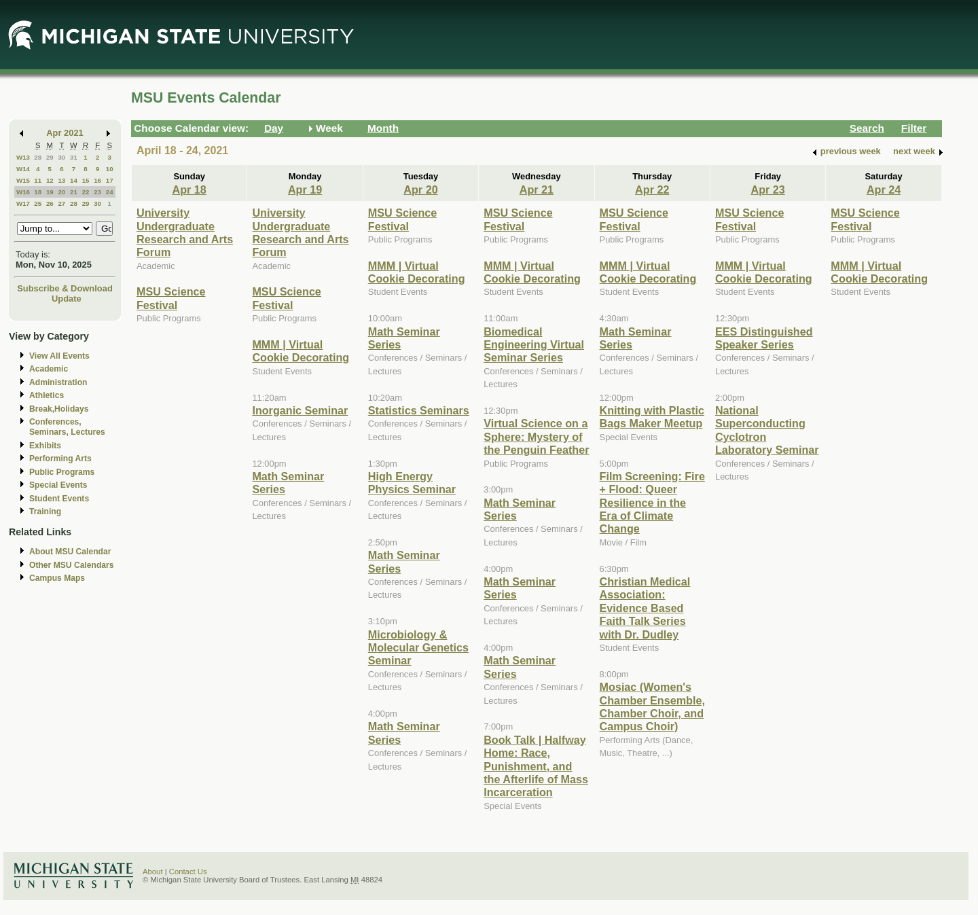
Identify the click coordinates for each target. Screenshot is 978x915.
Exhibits (45, 445)
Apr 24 (884, 189)
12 (50, 180)
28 (37, 157)
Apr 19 (305, 189)
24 (109, 192)
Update (67, 298)
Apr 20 (420, 189)
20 (61, 192)
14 (73, 180)
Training (45, 511)
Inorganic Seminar (300, 410)
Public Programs (61, 472)
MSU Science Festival (171, 297)
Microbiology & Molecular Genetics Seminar (418, 647)
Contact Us (188, 871)
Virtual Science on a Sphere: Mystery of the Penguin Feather (536, 436)
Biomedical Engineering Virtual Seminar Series (534, 344)
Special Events (58, 485)
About (153, 871)
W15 (23, 180)
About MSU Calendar (70, 551)
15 (86, 180)
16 (97, 180)
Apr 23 (768, 189)
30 (61, 157)
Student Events (59, 498)
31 (73, 157)
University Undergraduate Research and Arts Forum (185, 232)
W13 (23, 157)
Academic (48, 369)
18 (37, 192)
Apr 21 (537, 189)
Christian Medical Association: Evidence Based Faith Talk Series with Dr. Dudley (645, 608)
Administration (58, 382)
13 (61, 180)
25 (37, 203)
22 (86, 192)
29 (50, 157)
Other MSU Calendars (71, 565)
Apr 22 (652, 189)
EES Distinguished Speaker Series (764, 338)
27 (61, 203)
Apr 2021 (65, 133)
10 (109, 169)
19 (50, 192)
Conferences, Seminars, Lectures (67, 427)
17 (109, 180)
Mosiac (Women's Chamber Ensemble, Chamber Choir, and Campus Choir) (652, 706)
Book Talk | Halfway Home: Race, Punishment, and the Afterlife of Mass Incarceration (536, 766)
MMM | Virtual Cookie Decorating (300, 350)
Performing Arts (60, 458)
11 (37, 180)
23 (97, 192)
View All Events (59, 356)
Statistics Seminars (418, 410)
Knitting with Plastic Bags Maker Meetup (652, 416)
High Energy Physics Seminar (412, 482)
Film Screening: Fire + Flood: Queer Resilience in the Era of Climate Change (652, 502)
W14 (23, 169)
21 (73, 192)
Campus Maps (57, 578)
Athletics (46, 395)
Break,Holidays (59, 409)
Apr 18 (189, 189)
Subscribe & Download (65, 288)
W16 (23, 192)
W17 (23, 203)
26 (50, 203)
